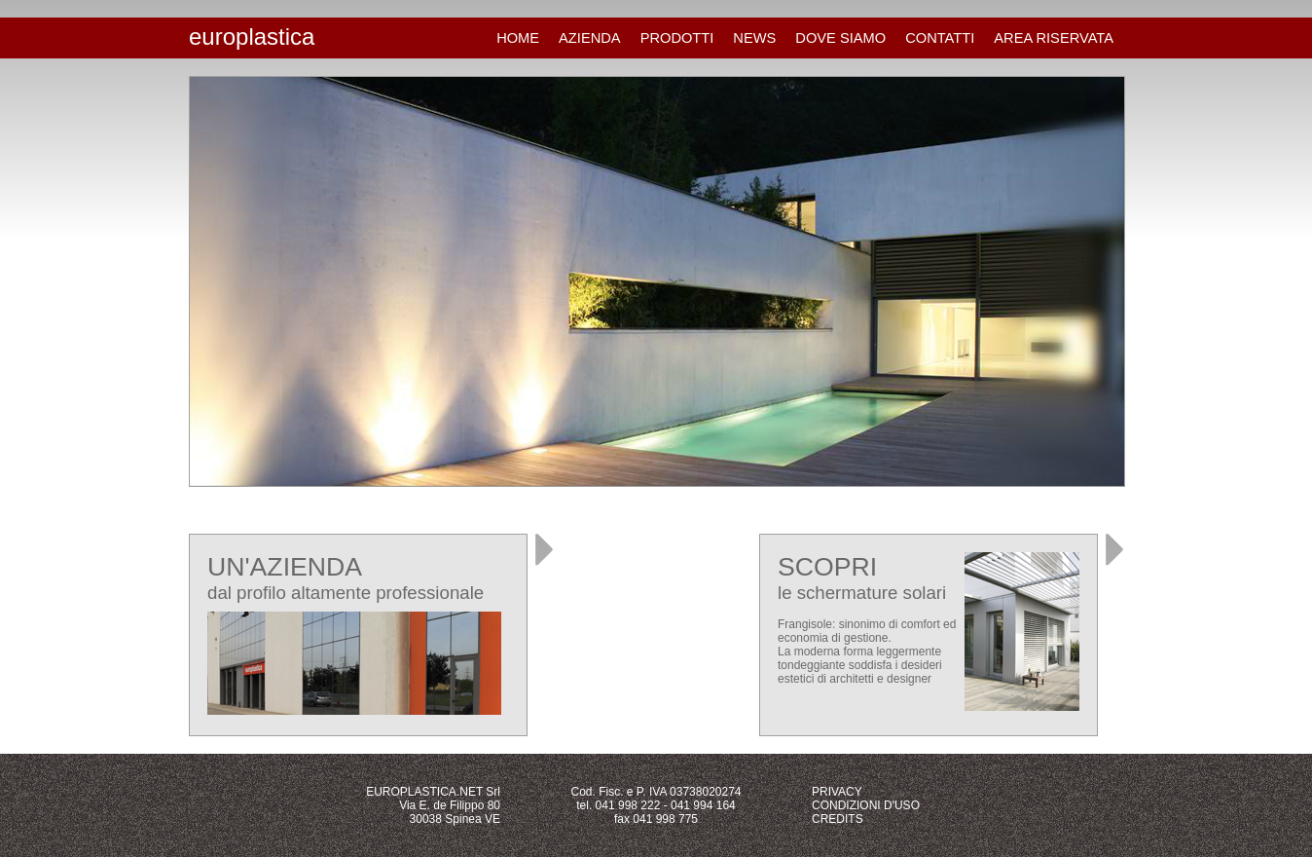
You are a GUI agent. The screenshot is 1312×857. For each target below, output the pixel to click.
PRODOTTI (677, 38)
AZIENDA (590, 38)
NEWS (754, 38)
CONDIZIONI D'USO (866, 805)
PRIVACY (837, 792)
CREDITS (837, 819)
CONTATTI (939, 38)
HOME (517, 38)
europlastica (251, 36)
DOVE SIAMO (840, 38)
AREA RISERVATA (1053, 38)
